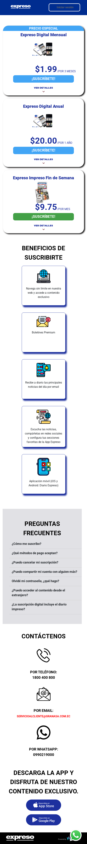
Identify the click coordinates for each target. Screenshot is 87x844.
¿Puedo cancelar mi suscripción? (35, 562)
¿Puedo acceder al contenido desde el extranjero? (38, 592)
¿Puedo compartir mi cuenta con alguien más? (44, 572)
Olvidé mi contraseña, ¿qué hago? (35, 581)
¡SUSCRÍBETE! (43, 79)
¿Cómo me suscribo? (26, 544)
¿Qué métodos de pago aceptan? (35, 553)
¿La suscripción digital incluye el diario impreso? (39, 607)
